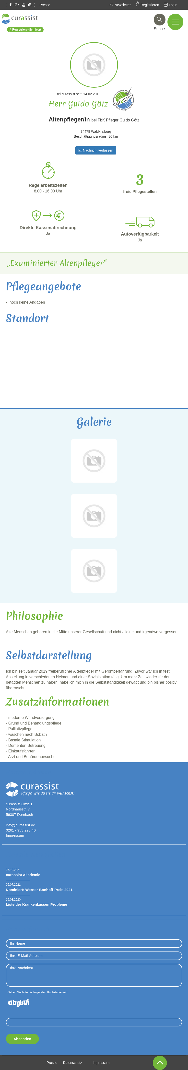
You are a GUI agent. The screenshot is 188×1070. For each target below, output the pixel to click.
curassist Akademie (23, 875)
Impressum (15, 835)
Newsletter (123, 5)
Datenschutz (72, 1063)
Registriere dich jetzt (25, 30)
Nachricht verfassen (96, 150)
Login (173, 5)
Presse (45, 5)
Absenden (22, 1039)
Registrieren (150, 5)
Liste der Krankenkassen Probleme (36, 904)
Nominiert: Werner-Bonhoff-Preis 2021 (39, 889)
